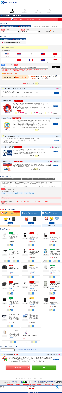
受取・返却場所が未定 (49, 178)
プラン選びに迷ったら (6, 39)
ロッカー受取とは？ (37, 178)
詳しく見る (56, 93)
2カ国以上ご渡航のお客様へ (20, 39)
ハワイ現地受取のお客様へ (25, 26)
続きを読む (31, 239)
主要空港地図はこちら (16, 178)
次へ (44, 367)
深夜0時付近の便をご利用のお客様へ (9, 26)
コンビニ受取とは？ (27, 178)
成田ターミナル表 (5, 178)
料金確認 (18, 367)
